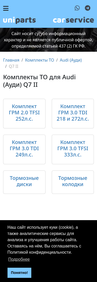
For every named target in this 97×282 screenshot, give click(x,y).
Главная (11, 60)
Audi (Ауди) (71, 60)
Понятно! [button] (19, 273)
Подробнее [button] (19, 259)
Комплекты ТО (39, 60)
